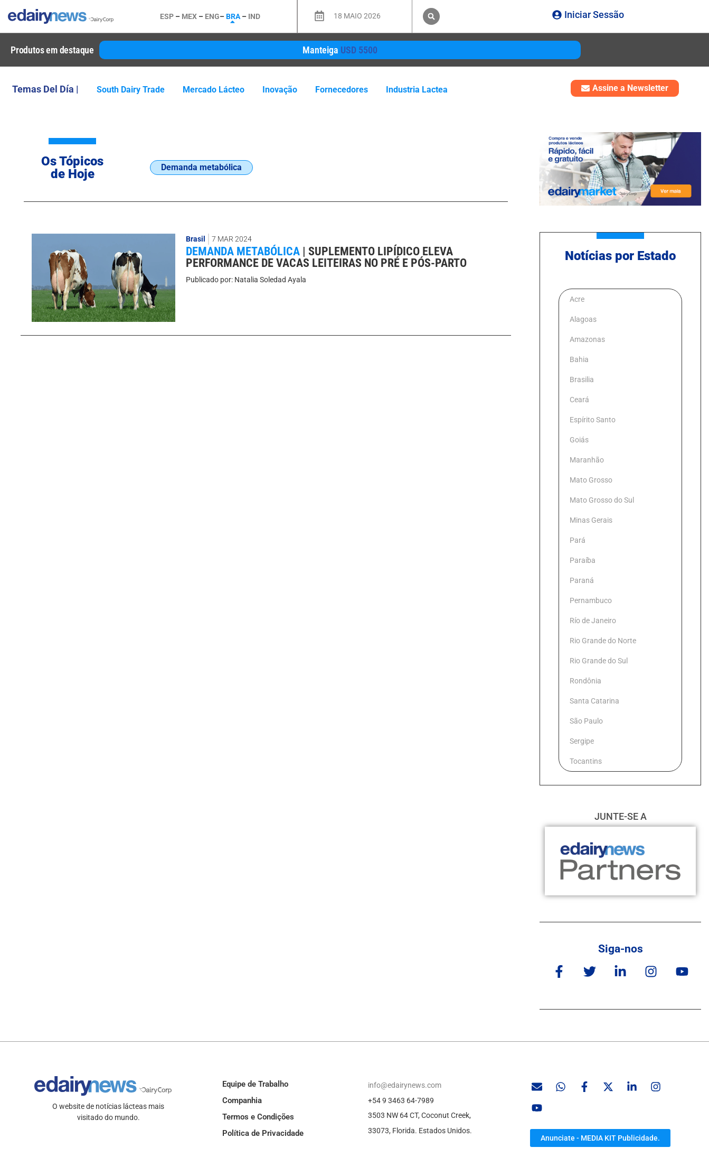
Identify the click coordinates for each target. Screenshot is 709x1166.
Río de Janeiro (593, 620)
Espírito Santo (593, 419)
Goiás (579, 440)
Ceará (579, 399)
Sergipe (582, 741)
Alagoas (583, 319)
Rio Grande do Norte (603, 640)
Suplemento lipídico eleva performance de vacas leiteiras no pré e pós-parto (326, 257)
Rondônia (585, 681)
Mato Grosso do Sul (602, 500)
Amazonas (587, 339)
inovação (279, 90)
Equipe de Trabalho (255, 1084)
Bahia (579, 359)
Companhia (242, 1100)
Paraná (582, 580)
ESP (167, 16)
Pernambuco (591, 600)
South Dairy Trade (131, 90)
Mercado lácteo (213, 90)
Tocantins (586, 761)
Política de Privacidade (263, 1133)
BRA (233, 16)
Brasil (195, 239)
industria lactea (417, 90)
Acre (577, 299)
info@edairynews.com (404, 1085)
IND (254, 16)
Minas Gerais (591, 520)
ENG (212, 16)
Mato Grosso (591, 480)
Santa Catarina (594, 701)
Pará (577, 540)
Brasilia (582, 379)
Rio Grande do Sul (599, 660)
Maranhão (587, 460)
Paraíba (582, 560)
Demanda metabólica (244, 251)
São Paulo (586, 721)
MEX (189, 16)
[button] (431, 16)
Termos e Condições (258, 1117)
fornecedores (341, 90)
